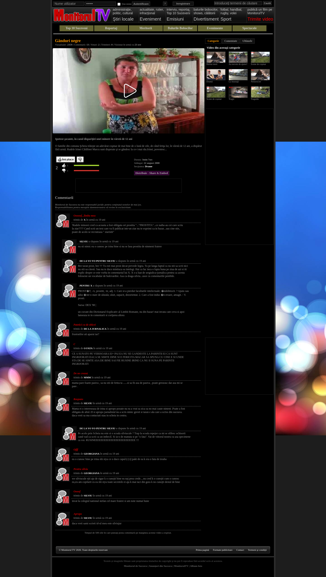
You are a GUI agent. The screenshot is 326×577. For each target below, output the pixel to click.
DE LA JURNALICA (95, 328)
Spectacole (249, 28)
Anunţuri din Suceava (160, 566)
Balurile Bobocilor (180, 28)
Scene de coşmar (258, 64)
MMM (87, 377)
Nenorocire (256, 81)
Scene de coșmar (214, 99)
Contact (240, 549)
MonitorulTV (181, 566)
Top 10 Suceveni (77, 28)
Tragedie (255, 99)
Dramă (209, 81)
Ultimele (247, 41)
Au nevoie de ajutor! (238, 64)
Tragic (232, 99)
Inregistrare (183, 3)
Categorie (213, 41)
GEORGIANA (91, 453)
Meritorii (145, 28)
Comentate (230, 41)
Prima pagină (202, 549)
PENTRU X (85, 285)
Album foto (196, 566)
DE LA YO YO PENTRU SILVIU (97, 261)
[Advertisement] (129, 185)
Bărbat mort (211, 64)
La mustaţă (234, 81)
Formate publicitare (222, 549)
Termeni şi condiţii (257, 549)
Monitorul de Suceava (135, 566)
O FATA (88, 348)
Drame (148, 166)
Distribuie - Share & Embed (151, 173)
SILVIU (83, 241)
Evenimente (215, 28)
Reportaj (111, 28)
